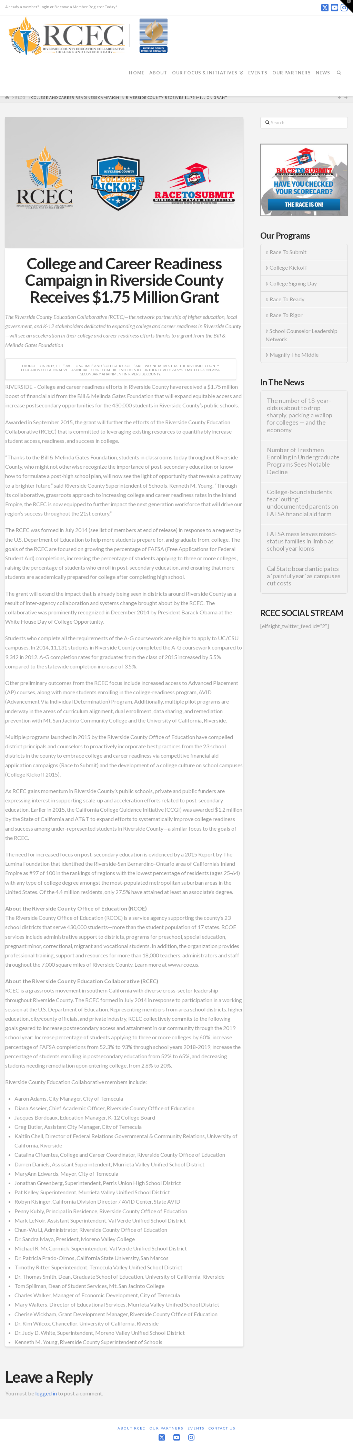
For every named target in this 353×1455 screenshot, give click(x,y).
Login (44, 6)
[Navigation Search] (341, 77)
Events (196, 1428)
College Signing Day (291, 283)
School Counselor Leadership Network (301, 335)
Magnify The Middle (292, 354)
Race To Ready (285, 299)
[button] (346, 6)
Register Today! (103, 6)
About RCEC (131, 1428)
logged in (46, 1393)
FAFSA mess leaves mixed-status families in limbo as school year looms (302, 541)
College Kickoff (286, 267)
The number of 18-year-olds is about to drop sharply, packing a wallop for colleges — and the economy (299, 415)
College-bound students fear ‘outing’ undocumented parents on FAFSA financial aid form (302, 502)
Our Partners (166, 1428)
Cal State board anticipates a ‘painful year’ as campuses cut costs (304, 576)
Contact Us (222, 1428)
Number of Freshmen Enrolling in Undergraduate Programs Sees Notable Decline (303, 460)
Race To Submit (286, 252)
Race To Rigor (284, 315)
